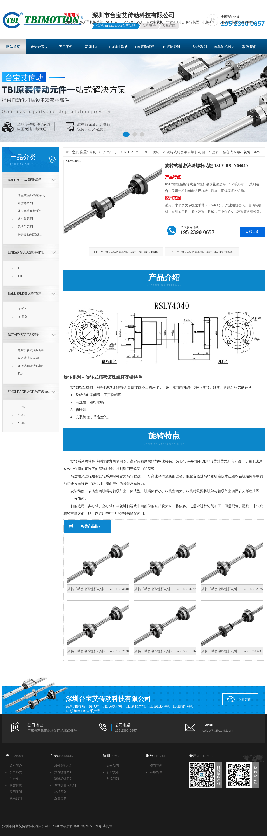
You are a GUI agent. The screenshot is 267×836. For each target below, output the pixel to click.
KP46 (21, 422)
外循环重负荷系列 (30, 211)
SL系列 (22, 309)
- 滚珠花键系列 (61, 778)
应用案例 (66, 47)
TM (20, 275)
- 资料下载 (154, 765)
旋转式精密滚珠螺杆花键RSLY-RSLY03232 (232, 651)
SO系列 (23, 317)
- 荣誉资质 (13, 785)
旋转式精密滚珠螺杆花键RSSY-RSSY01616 (165, 651)
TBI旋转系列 (197, 47)
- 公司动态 (111, 765)
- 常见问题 (111, 778)
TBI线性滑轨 (118, 47)
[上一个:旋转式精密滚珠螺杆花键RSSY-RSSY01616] (126, 252)
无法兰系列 (25, 226)
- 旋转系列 (58, 792)
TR (19, 268)
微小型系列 (25, 219)
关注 (201, 756)
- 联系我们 (13, 798)
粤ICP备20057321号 (88, 826)
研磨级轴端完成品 (30, 234)
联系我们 (249, 47)
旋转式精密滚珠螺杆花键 (31, 369)
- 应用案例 (13, 792)
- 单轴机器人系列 (63, 785)
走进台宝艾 (39, 47)
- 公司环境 (13, 772)
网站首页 (13, 47)
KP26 (21, 407)
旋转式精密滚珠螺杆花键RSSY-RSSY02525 (232, 589)
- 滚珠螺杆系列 (61, 772)
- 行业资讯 (111, 772)
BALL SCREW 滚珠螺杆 (24, 180)
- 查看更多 (58, 798)
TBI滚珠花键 (171, 47)
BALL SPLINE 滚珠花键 (24, 293)
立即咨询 (244, 699)
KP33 (21, 415)
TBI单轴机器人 (223, 47)
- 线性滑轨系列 (61, 765)
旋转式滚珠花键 (28, 358)
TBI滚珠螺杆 (144, 47)
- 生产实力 (13, 778)
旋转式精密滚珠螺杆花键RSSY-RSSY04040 (98, 589)
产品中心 (110, 152)
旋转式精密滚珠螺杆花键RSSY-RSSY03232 (165, 589)
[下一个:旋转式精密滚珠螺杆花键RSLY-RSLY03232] (202, 252)
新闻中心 (92, 47)
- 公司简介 (13, 765)
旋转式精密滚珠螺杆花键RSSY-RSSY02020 (98, 651)
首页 (92, 152)
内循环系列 (25, 203)
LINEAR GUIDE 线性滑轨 (25, 252)
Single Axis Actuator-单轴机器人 (33, 391)
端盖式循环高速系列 (31, 195)
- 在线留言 (154, 772)
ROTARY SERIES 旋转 (23, 335)
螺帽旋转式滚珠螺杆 (31, 350)
